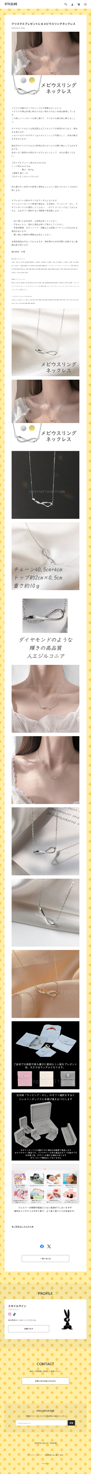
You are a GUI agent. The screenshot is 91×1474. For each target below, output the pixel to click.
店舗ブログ (28, 1328)
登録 (71, 1423)
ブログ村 (53, 1443)
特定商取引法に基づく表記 (54, 1455)
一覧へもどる (45, 1258)
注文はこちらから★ (23, 1227)
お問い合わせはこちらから (45, 1381)
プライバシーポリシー (35, 1455)
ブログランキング (41, 1443)
